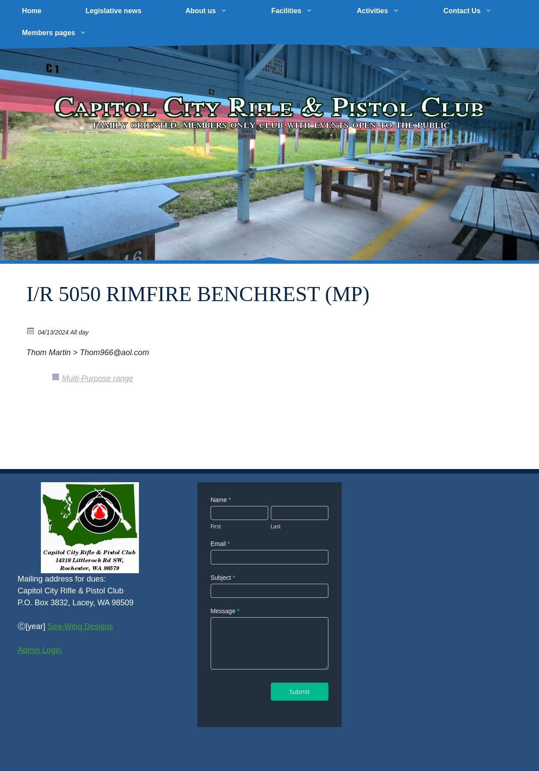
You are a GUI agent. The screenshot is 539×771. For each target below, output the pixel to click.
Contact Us (479, 11)
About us (217, 11)
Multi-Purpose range (97, 378)
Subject (223, 577)
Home (31, 11)
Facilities (303, 11)
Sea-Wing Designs (80, 626)
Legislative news (113, 11)
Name (221, 499)
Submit (299, 691)
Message (225, 611)
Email (220, 543)
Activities (389, 11)
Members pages (65, 33)
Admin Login (40, 650)
